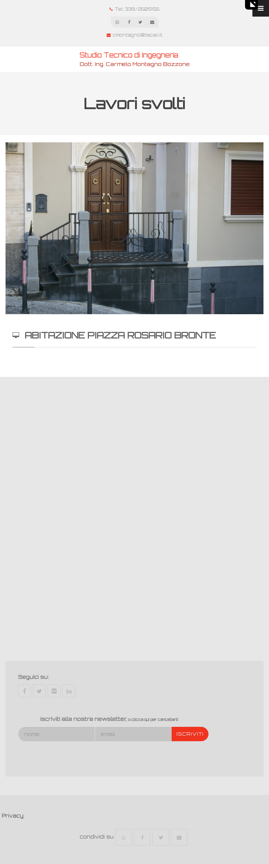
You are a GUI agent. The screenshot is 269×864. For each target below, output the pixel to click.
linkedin (68, 690)
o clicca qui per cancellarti (153, 719)
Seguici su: (33, 677)
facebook (24, 690)
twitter (39, 690)
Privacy (13, 816)
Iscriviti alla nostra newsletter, (109, 719)
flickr (54, 690)
